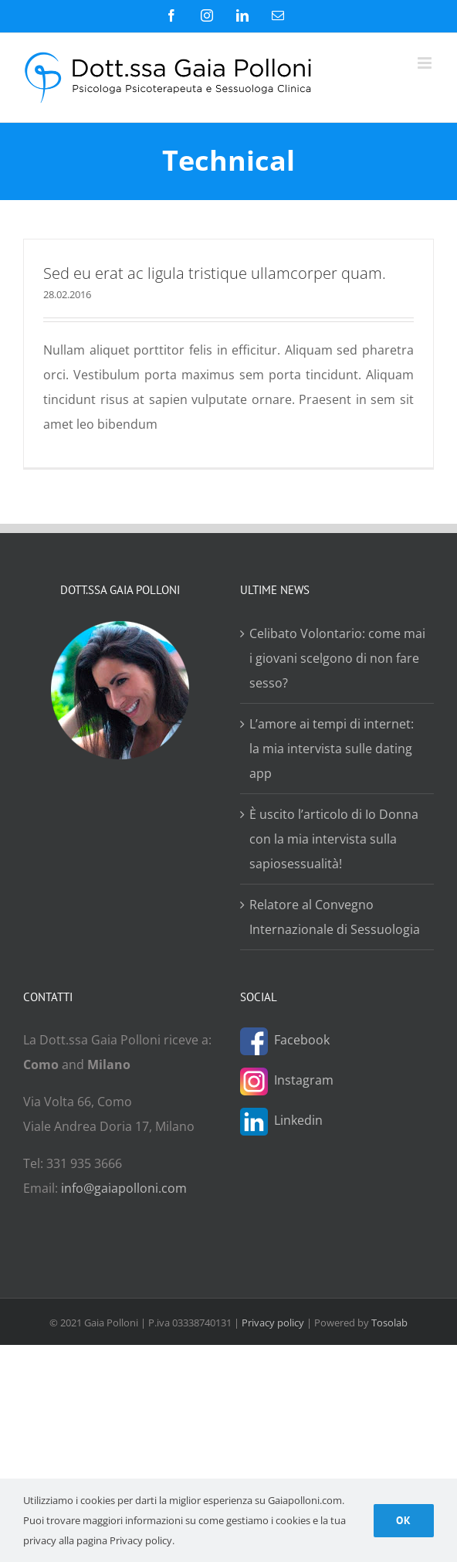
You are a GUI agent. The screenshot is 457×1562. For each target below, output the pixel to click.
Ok (403, 1520)
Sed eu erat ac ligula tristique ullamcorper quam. (214, 273)
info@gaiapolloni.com (124, 1188)
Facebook (302, 1039)
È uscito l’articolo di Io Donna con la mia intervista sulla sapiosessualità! (333, 839)
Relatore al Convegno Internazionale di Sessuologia (334, 917)
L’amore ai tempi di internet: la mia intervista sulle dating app (331, 748)
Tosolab (389, 1322)
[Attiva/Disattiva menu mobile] (426, 63)
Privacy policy (273, 1322)
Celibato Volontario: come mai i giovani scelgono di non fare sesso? (337, 658)
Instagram (303, 1079)
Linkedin (298, 1120)
